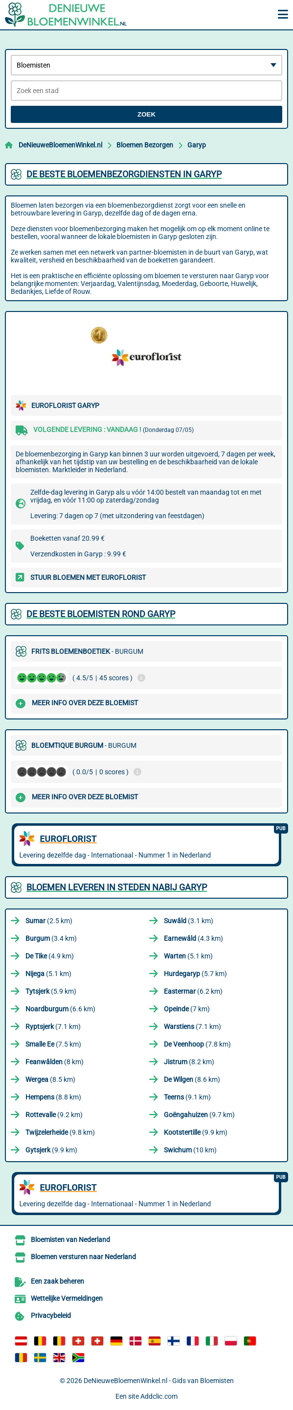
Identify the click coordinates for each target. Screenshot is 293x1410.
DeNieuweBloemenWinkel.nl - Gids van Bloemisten (159, 1381)
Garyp (196, 145)
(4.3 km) (193, 938)
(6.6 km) (60, 1009)
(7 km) (187, 1009)
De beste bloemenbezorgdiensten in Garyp (124, 174)
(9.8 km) (60, 1132)
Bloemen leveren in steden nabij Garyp (116, 887)
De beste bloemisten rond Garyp (100, 614)
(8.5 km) (50, 1079)
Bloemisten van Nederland (70, 1239)
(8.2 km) (189, 1062)
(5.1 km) (188, 956)
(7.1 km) (53, 1026)
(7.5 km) (53, 1044)
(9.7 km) (199, 1115)
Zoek (146, 114)
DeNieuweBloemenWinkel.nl (60, 145)
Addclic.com (159, 1396)
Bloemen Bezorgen (144, 145)
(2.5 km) (48, 921)
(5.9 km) (50, 991)
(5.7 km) (195, 974)
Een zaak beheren (57, 1281)
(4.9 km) (49, 956)
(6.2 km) (193, 991)
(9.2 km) (54, 1115)
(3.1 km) (188, 921)
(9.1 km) (187, 1097)
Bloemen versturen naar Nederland (83, 1257)
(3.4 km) (51, 938)
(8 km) (54, 1062)
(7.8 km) (197, 1044)
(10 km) (190, 1150)
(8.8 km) (53, 1097)
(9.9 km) (195, 1132)
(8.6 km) (192, 1079)
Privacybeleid (51, 1315)
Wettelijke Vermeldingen (67, 1298)
